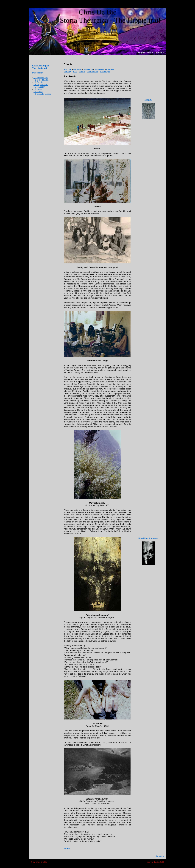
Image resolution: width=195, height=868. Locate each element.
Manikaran (99, 69)
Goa (75, 71)
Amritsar (68, 69)
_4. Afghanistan (40, 84)
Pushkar (110, 69)
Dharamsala (92, 71)
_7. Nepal (37, 91)
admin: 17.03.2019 (155, 862)
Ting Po (148, 99)
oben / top (159, 856)
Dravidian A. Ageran (148, 538)
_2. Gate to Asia (40, 80)
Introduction (37, 73)
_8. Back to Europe (42, 94)
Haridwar (77, 69)
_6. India (37, 89)
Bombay (67, 71)
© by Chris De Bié (39, 862)
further (67, 848)
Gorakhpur (105, 71)
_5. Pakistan (39, 87)
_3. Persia (38, 82)
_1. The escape (40, 77)
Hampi (82, 71)
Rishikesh (88, 69)
